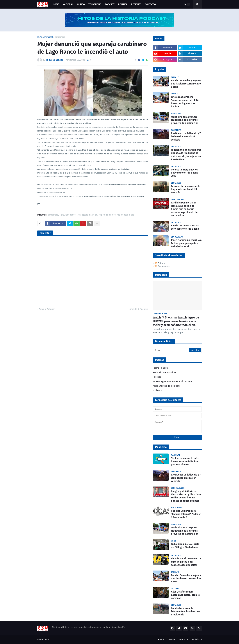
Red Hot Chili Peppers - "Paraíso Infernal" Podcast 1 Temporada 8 (186, 514)
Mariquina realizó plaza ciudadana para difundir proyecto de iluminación (184, 120)
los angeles (82, 215)
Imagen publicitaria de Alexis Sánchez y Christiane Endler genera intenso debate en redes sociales (186, 496)
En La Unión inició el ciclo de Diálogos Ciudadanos (185, 546)
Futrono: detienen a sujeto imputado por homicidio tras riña (185, 189)
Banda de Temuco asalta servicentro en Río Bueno (185, 227)
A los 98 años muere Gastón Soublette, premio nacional (185, 595)
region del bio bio (125, 215)
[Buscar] (177, 350)
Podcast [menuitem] (109, 4)
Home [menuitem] (56, 4)
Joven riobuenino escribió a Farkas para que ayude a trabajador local (186, 243)
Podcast (157, 377)
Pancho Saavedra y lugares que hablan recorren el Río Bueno (186, 83)
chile (61, 215)
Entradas (160, 263)
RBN (47, 639)
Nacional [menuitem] (68, 4)
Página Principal (45, 37)
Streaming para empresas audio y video (172, 381)
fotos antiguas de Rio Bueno (166, 386)
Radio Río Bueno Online (164, 372)
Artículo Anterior (47, 309)
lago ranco (70, 215)
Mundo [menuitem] (81, 4)
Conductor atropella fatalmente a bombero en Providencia (185, 611)
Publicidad (196, 639)
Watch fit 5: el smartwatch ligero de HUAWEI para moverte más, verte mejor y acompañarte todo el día (176, 321)
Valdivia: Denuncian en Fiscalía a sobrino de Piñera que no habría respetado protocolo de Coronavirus (184, 209)
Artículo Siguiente (138, 309)
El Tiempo (157, 390)
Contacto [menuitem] (150, 4)
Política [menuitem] (122, 4)
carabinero (60, 37)
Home (161, 639)
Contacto (183, 639)
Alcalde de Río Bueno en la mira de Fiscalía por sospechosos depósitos (186, 561)
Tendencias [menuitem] (94, 4)
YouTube (171, 639)
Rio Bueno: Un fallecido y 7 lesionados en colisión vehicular (186, 136)
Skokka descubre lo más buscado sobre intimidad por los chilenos (185, 461)
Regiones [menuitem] (136, 4)
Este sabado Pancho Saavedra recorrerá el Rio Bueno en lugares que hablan (185, 101)
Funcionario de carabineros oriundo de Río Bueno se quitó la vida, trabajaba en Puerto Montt (186, 154)
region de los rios (107, 215)
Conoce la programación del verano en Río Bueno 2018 (184, 172)
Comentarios (162, 266)
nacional (93, 215)
